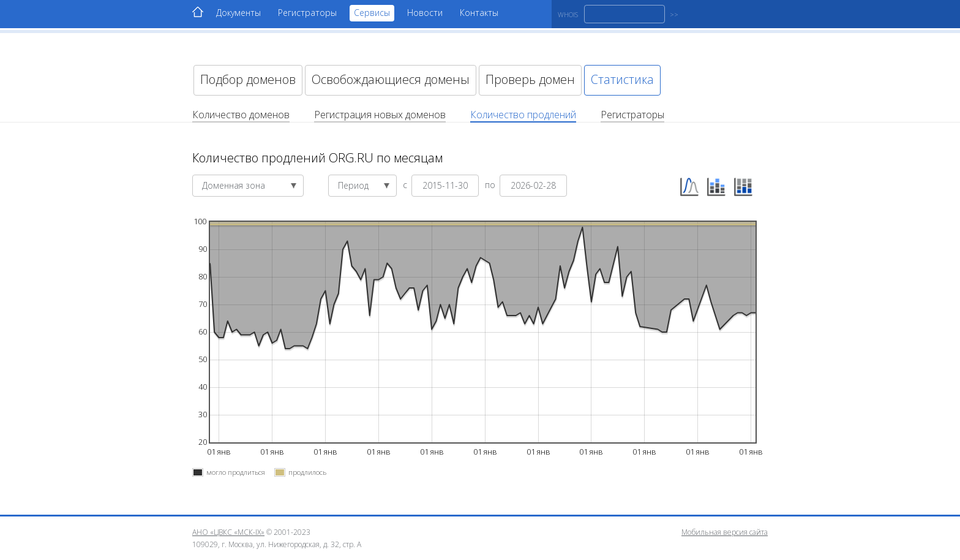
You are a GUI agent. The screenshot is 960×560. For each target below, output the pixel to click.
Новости (425, 12)
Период (364, 185)
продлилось (307, 472)
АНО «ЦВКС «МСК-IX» (228, 532)
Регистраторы (307, 12)
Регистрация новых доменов (380, 114)
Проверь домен (530, 79)
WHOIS (568, 14)
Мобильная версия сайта (724, 532)
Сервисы (372, 12)
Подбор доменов (248, 79)
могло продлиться (235, 472)
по (491, 184)
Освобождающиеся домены (391, 79)
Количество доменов (241, 114)
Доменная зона (249, 185)
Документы (238, 12)
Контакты (479, 12)
